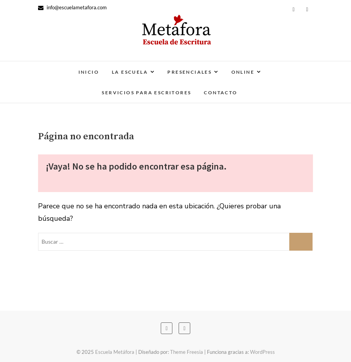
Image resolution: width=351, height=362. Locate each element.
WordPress (262, 352)
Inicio (88, 72)
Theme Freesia (186, 352)
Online (242, 72)
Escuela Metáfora (114, 352)
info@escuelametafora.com (72, 7)
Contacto (220, 92)
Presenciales (189, 72)
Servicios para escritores (146, 92)
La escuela (130, 72)
